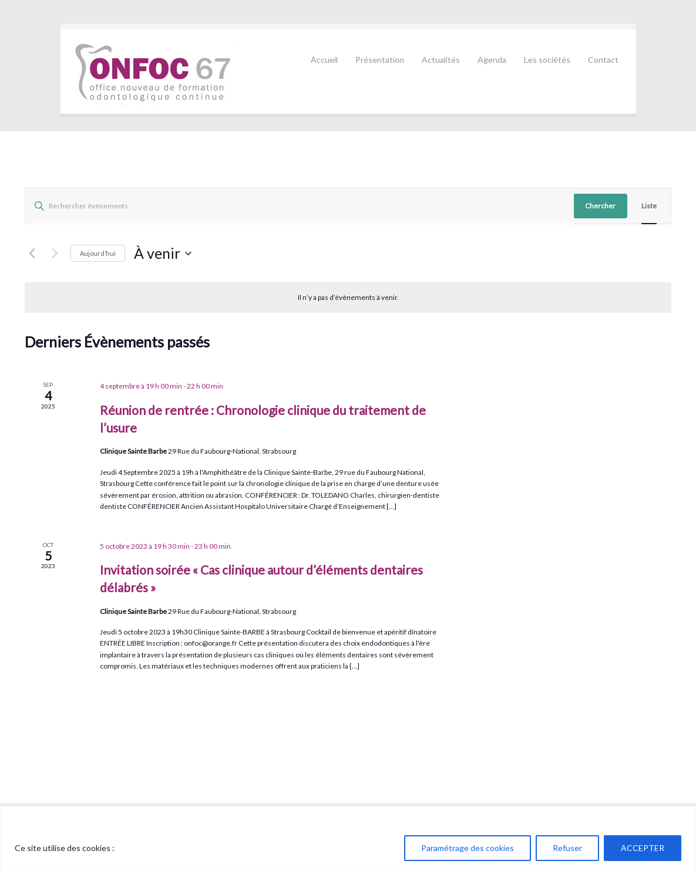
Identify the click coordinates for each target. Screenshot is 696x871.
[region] (348, 838)
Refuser (567, 848)
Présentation (379, 60)
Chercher (600, 205)
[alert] (348, 297)
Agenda (492, 60)
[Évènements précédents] (32, 254)
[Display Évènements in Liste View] (649, 205)
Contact (603, 60)
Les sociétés (547, 60)
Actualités (441, 60)
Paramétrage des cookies (467, 848)
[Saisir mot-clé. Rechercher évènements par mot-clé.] (299, 205)
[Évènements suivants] (55, 254)
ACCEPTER (642, 848)
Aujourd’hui (98, 253)
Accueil (324, 60)
